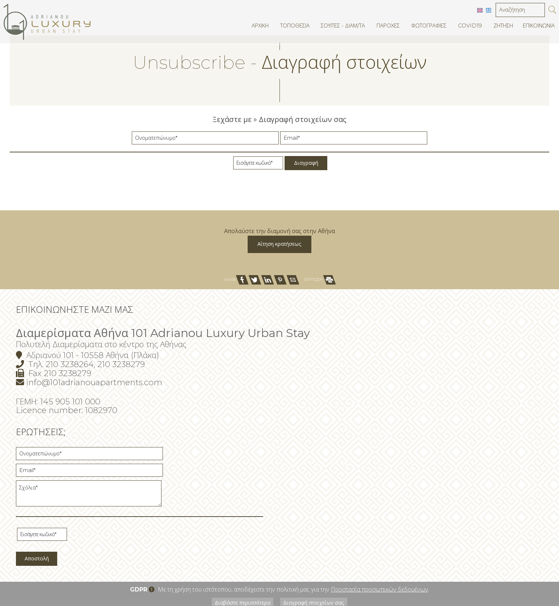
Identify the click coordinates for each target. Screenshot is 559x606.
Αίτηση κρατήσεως (280, 303)
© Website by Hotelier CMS (521, 575)
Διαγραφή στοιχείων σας (316, 554)
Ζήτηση (502, 27)
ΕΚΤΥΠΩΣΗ (319, 347)
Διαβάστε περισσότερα (240, 554)
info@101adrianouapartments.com (120, 452)
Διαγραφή (306, 170)
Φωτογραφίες (429, 27)
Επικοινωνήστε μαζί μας (100, 379)
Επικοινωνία (538, 27)
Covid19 (469, 27)
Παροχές (389, 27)
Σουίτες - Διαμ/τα (345, 27)
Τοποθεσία (297, 27)
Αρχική (263, 27)
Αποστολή (374, 508)
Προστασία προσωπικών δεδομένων (379, 541)
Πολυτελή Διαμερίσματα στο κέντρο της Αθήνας (127, 414)
